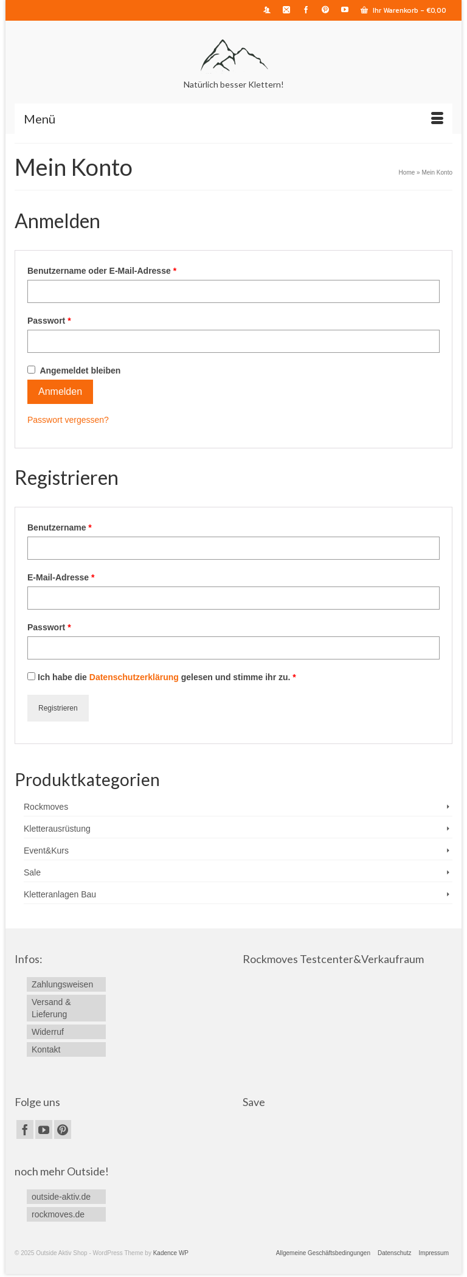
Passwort (49, 320)
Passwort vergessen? (68, 420)
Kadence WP (171, 1253)
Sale (32, 872)
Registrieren (58, 708)
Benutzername (59, 527)
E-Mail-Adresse (61, 577)
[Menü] (233, 118)
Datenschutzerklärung (134, 677)
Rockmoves (46, 807)
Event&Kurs (46, 850)
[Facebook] (24, 1129)
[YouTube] (43, 1129)
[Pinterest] (62, 1129)
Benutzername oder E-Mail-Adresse (101, 271)
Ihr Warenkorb (403, 10)
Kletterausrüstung (57, 828)
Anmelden (60, 391)
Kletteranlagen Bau (60, 894)
